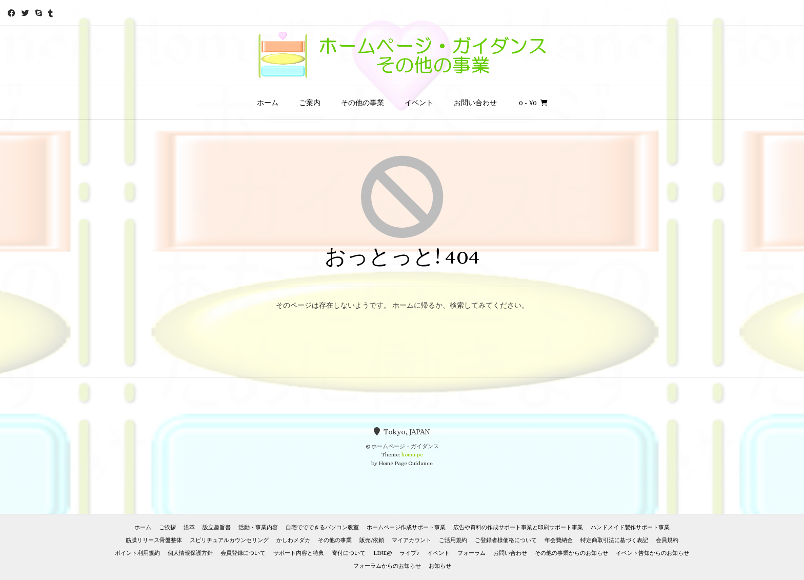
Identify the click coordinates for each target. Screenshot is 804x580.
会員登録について (243, 553)
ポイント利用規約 (137, 553)
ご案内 (309, 102)
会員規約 (667, 540)
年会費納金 (559, 540)
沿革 (189, 527)
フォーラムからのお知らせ (387, 566)
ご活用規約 (453, 540)
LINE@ (382, 553)
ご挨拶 (167, 527)
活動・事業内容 (258, 527)
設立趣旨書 (217, 527)
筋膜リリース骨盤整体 (154, 540)
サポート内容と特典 (298, 553)
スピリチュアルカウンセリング (229, 540)
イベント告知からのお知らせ (652, 553)
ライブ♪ (409, 553)
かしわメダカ (293, 540)
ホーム (267, 102)
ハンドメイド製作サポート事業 (630, 527)
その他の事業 (362, 102)
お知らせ (440, 566)
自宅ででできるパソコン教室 (322, 527)
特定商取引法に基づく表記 (614, 540)
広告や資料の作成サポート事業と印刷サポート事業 (518, 527)
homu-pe (412, 454)
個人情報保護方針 (190, 553)
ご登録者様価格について (506, 540)
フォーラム (471, 553)
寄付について (349, 553)
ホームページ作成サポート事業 (406, 527)
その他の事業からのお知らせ (571, 553)
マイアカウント (411, 540)
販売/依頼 (371, 540)
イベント (419, 102)
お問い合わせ (475, 102)
